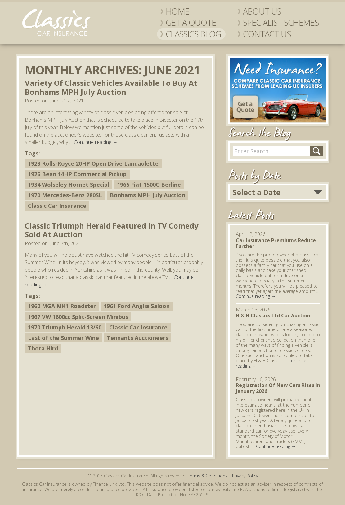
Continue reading (96, 142)
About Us (262, 11)
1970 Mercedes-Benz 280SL (65, 195)
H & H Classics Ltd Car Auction (273, 315)
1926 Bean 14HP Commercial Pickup (77, 174)
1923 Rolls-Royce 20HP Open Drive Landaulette (93, 163)
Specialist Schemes (281, 22)
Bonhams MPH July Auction (147, 195)
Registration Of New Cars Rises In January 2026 (278, 388)
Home (177, 11)
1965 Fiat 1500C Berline (149, 184)
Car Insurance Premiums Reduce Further (276, 243)
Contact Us (267, 34)
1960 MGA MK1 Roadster (62, 306)
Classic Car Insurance (57, 205)
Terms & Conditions (207, 476)
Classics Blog (193, 34)
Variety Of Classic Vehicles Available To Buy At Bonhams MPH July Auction (111, 87)
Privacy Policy (245, 476)
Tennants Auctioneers (137, 338)
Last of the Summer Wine (63, 338)
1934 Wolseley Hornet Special (68, 184)
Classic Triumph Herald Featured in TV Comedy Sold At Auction (112, 230)
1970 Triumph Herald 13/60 (64, 327)
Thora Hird (43, 348)
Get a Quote (191, 22)
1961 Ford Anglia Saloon (137, 306)
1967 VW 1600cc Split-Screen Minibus (78, 316)
